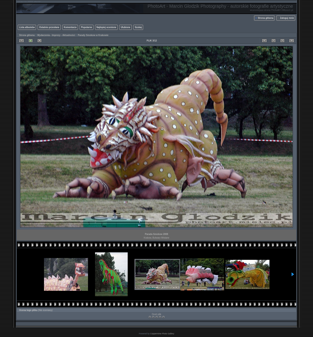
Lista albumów (27, 27)
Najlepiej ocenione (106, 27)
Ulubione (125, 27)
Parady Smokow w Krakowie (93, 35)
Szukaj (138, 27)
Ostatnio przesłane (49, 27)
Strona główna (265, 18)
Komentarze (70, 27)
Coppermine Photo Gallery (162, 333)
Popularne (86, 27)
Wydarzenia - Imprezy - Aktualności (56, 35)
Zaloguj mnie (287, 18)
